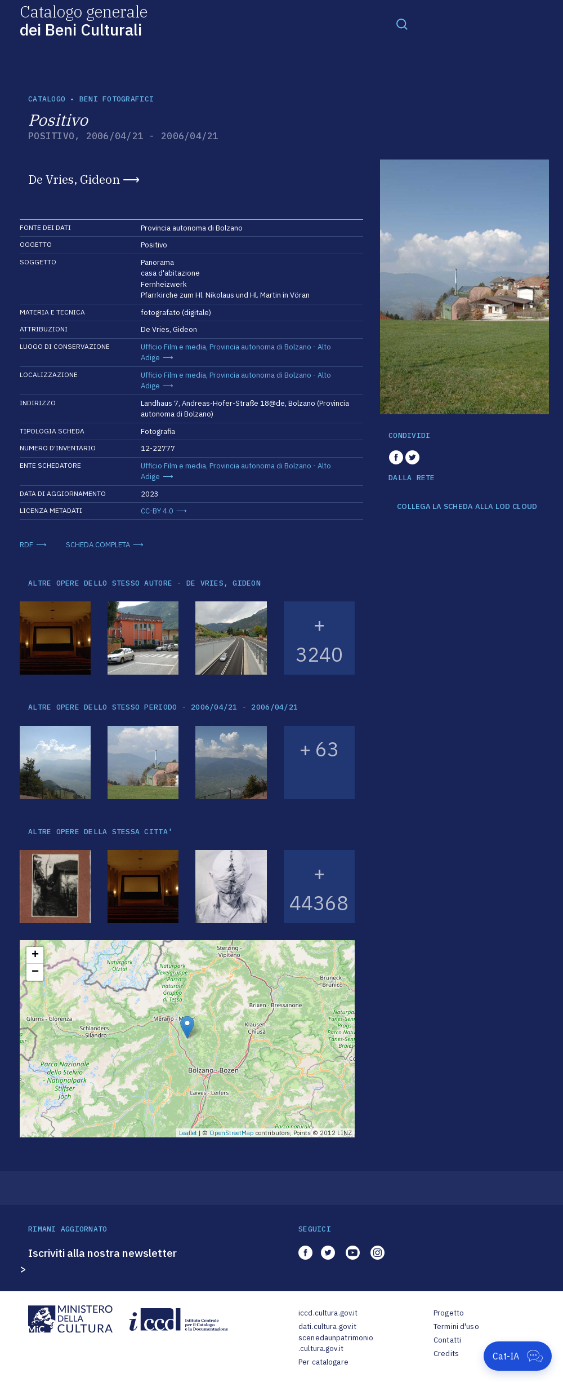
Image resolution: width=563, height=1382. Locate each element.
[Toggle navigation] (402, 23)
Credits (446, 1353)
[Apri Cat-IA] (518, 1356)
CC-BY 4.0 (157, 511)
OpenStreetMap (231, 1133)
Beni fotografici (116, 99)
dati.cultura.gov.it (327, 1326)
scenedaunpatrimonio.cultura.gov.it (335, 1343)
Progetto (449, 1313)
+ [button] (35, 955)
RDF (26, 545)
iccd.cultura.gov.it (328, 1313)
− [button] (35, 972)
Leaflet (188, 1133)
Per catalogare (323, 1362)
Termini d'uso (456, 1326)
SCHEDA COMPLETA (98, 545)
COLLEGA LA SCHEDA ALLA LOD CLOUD (467, 506)
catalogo (46, 99)
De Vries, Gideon (74, 179)
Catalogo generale (84, 20)
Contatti (447, 1340)
